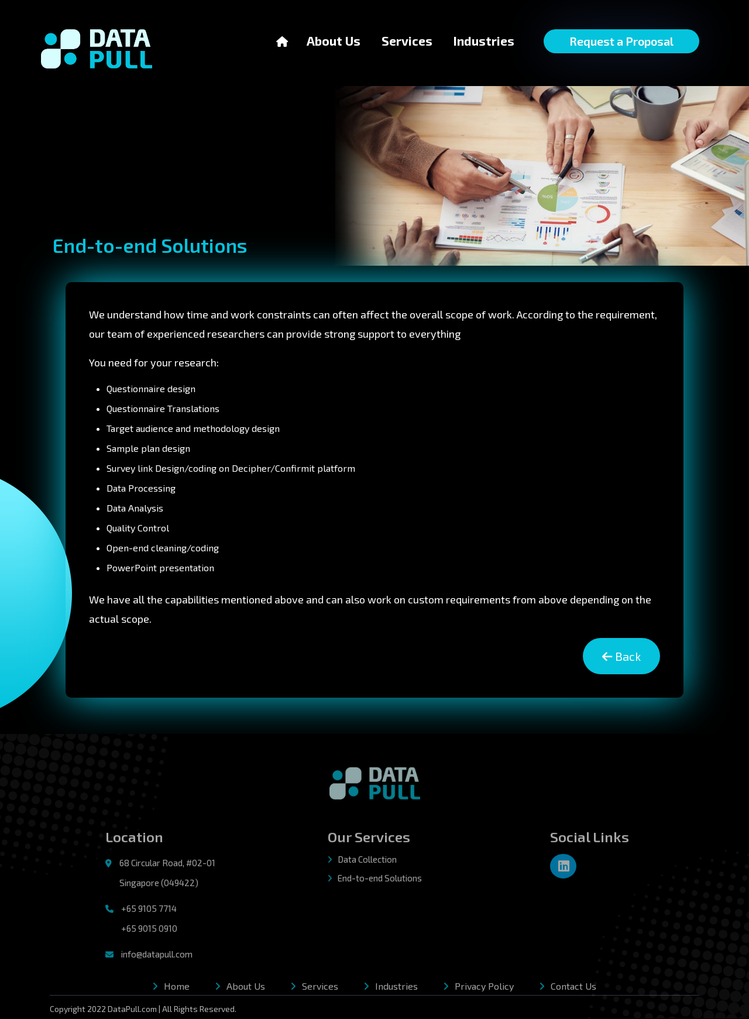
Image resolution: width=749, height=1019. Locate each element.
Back (621, 657)
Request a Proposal (621, 41)
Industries (483, 40)
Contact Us (573, 988)
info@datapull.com (157, 957)
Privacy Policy (484, 988)
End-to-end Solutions (375, 881)
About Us (333, 40)
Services (407, 40)
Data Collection (362, 862)
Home (177, 988)
